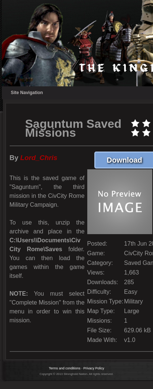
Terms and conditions (64, 368)
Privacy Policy (94, 368)
